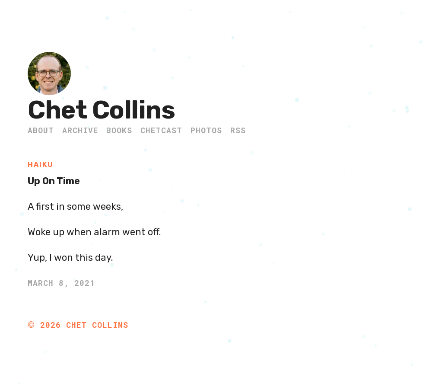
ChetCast (161, 130)
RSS (238, 130)
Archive (80, 130)
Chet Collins (101, 110)
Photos (206, 130)
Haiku (41, 164)
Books (119, 130)
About (41, 130)
